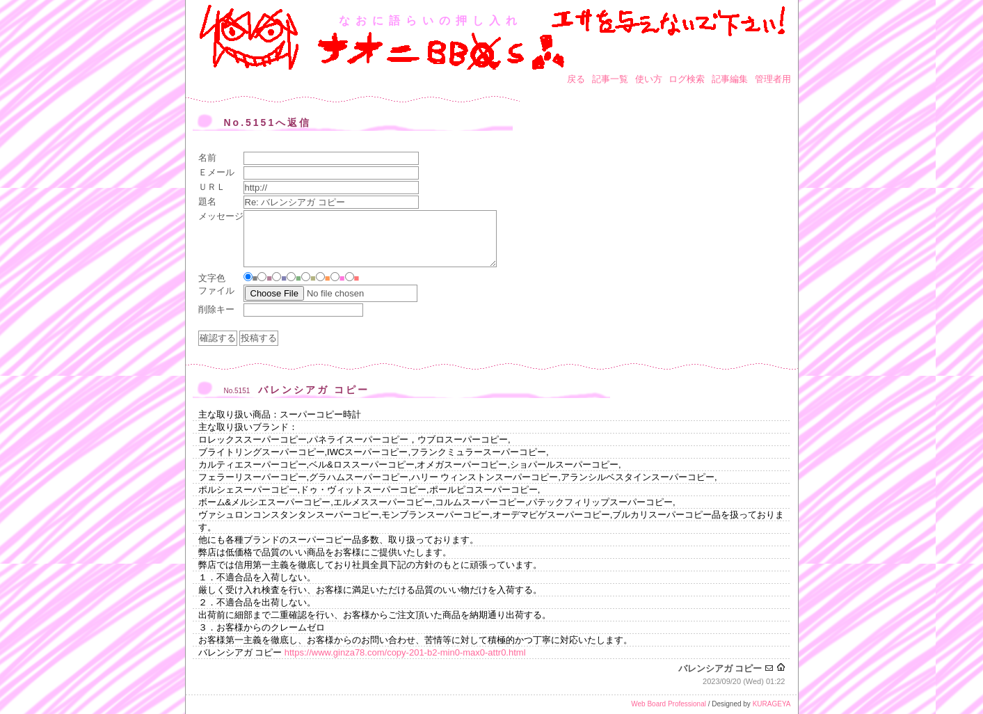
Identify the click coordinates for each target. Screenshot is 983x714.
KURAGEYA (772, 704)
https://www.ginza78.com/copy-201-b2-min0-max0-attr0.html (405, 652)
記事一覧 (610, 79)
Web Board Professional (668, 704)
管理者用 (773, 79)
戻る (576, 79)
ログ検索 (687, 79)
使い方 (648, 79)
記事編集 (730, 79)
